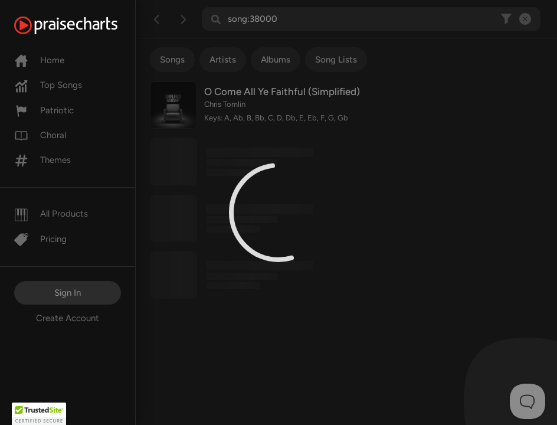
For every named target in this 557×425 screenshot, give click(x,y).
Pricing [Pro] (40, 239)
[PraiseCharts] (80, 25)
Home (39, 60)
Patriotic (44, 110)
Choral (40, 135)
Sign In (67, 292)
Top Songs (48, 85)
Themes (42, 160)
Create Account (67, 318)
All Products (51, 213)
